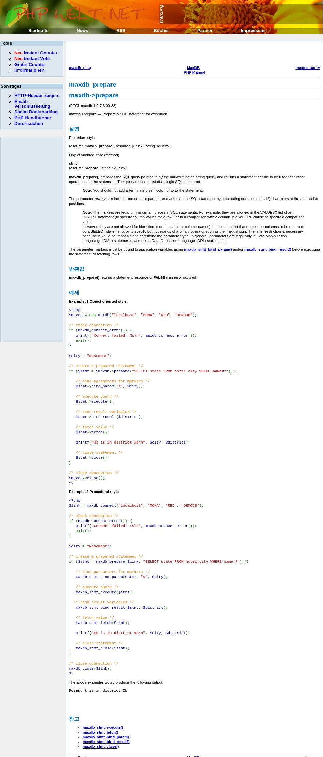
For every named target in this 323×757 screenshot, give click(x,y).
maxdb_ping (80, 68)
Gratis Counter (30, 64)
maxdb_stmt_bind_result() (267, 248)
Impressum (253, 30)
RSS (120, 30)
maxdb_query (307, 68)
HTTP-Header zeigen (36, 95)
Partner (205, 30)
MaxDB (193, 68)
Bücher (161, 30)
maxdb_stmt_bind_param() (208, 248)
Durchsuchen (28, 123)
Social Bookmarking (36, 111)
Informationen (29, 70)
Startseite (38, 30)
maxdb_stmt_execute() (103, 702)
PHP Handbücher (32, 117)
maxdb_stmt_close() (101, 721)
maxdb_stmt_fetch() (100, 707)
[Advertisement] (115, 54)
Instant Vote (32, 58)
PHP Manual (194, 72)
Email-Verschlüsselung (32, 104)
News (82, 30)
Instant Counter (35, 52)
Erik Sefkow (216, 752)
